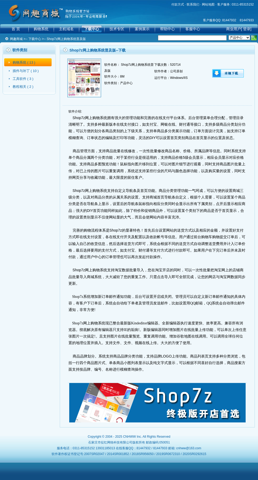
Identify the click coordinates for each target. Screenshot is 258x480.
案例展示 (142, 29)
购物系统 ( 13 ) (24, 62)
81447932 (229, 20)
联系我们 (193, 4)
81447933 (247, 20)
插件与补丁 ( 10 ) (26, 71)
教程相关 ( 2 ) (23, 87)
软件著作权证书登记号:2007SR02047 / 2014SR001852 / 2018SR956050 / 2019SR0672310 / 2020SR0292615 (129, 454)
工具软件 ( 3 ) (23, 79)
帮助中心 (167, 29)
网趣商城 (16, 39)
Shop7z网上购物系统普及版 (66, 39)
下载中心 (91, 29)
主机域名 (66, 29)
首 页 (16, 29)
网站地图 (208, 4)
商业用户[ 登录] (238, 29)
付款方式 (177, 4)
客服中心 (192, 29)
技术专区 (117, 29)
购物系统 (41, 29)
